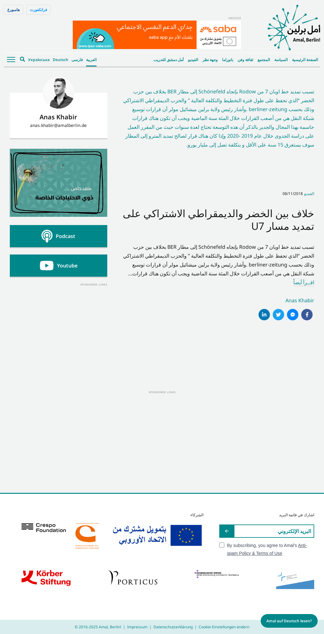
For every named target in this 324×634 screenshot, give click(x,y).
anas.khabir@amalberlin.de (58, 125)
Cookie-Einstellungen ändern (224, 627)
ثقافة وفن (245, 59)
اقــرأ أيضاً (303, 282)
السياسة (281, 59)
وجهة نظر (210, 59)
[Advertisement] (58, 326)
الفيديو (193, 59)
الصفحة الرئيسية (305, 59)
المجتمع (264, 59)
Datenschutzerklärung (173, 627)
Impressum (137, 627)
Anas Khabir (299, 300)
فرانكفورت (38, 9)
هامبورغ (13, 9)
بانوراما (227, 59)
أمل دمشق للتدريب (168, 59)
